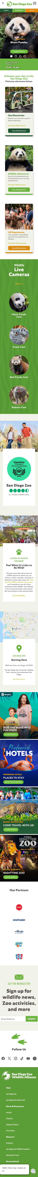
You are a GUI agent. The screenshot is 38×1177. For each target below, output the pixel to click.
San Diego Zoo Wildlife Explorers (18, 1149)
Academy (9, 1143)
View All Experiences (19, 131)
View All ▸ (19, 284)
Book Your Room (12, 782)
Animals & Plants (12, 1124)
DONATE (6, 10)
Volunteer (9, 1173)
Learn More (10, 830)
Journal (8, 1112)
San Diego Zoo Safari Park (15, 1100)
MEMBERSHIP (19, 10)
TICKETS (31, 10)
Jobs (7, 1167)
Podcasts (9, 1118)
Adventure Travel (12, 1155)
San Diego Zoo (11, 1094)
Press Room (10, 1130)
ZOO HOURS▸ (12, 62)
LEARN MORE (18, 51)
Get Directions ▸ (19, 679)
